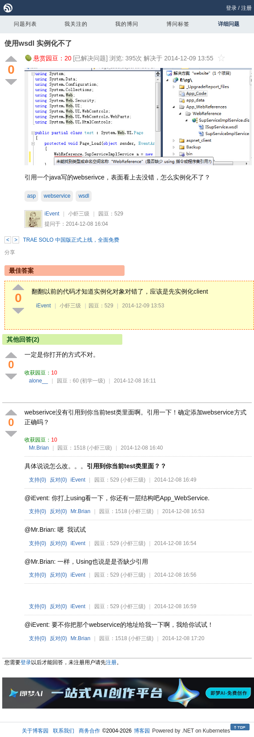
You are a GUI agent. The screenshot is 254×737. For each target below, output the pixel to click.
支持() (37, 480)
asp (31, 196)
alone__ (38, 381)
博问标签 (177, 24)
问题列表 (25, 24)
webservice (57, 196)
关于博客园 (35, 731)
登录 (231, 8)
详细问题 (228, 24)
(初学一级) (92, 381)
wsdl (83, 196)
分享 (9, 252)
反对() (58, 480)
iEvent (51, 214)
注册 (246, 8)
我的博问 (126, 24)
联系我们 (63, 731)
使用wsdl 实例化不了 (38, 43)
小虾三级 (78, 214)
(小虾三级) (99, 448)
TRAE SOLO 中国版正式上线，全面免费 (71, 240)
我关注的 (76, 24)
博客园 (142, 731)
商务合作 (89, 731)
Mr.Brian (39, 448)
